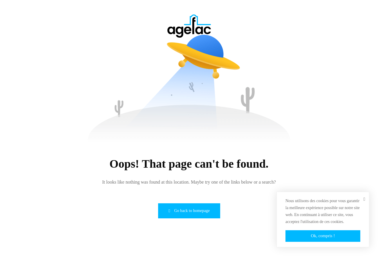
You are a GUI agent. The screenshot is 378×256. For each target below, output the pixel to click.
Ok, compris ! (323, 235)
